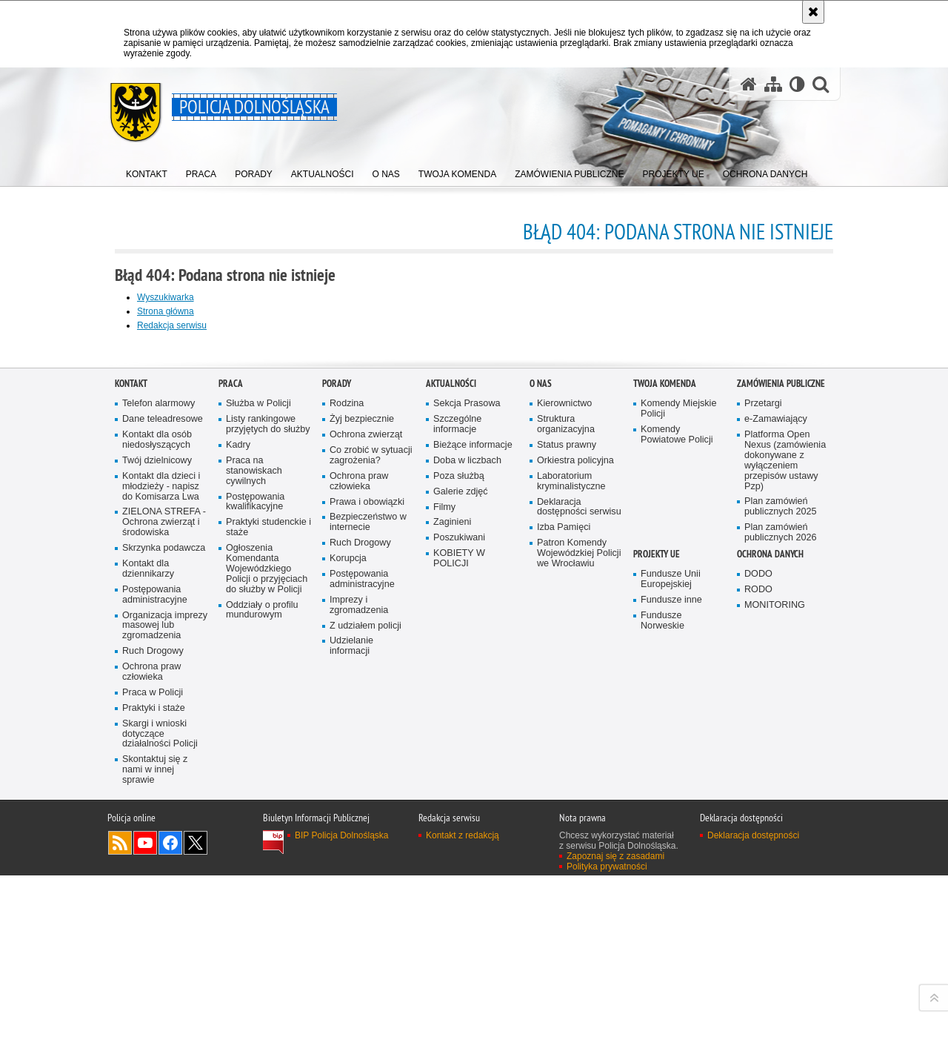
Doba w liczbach (467, 804)
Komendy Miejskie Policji (678, 753)
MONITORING (774, 949)
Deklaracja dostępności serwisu (579, 851)
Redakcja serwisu (172, 325)
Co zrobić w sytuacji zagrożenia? (371, 799)
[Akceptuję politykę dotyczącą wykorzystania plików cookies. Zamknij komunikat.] (813, 12)
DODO (758, 918)
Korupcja (348, 902)
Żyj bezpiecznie (362, 763)
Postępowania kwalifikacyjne (255, 846)
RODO (758, 933)
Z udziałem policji (365, 970)
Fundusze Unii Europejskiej (671, 923)
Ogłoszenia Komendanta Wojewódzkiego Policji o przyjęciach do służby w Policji (266, 912)
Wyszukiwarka (165, 297)
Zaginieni (452, 866)
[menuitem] (146, 171)
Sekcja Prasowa (467, 747)
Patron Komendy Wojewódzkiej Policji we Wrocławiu (579, 897)
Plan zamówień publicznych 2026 (780, 877)
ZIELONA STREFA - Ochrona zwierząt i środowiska (164, 866)
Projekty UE (656, 898)
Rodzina (347, 747)
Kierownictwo (564, 747)
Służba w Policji (258, 747)
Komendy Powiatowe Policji (677, 779)
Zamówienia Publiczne (781, 727)
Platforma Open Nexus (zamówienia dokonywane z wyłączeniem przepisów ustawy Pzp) (785, 804)
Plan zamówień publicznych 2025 (780, 851)
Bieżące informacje (473, 789)
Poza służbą (458, 820)
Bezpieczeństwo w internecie (368, 866)
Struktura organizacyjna (566, 768)
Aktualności (451, 727)
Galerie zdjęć (460, 836)
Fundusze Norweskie (662, 965)
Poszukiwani (459, 882)
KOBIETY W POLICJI (459, 902)
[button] (820, 84)
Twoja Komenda (664, 727)
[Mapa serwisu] (773, 84)
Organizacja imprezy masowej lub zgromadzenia (164, 970)
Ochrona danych (770, 898)
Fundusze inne (671, 944)
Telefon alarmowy (158, 747)
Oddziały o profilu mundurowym (262, 954)
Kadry (238, 789)
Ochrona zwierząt (366, 778)
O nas (541, 727)
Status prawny (566, 789)
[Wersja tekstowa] (797, 84)
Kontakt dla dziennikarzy (148, 913)
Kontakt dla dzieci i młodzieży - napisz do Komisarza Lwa (161, 830)
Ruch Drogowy (153, 995)
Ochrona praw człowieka (151, 1016)
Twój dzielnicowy (157, 804)
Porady (336, 727)
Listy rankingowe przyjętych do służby (268, 768)
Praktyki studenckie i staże (268, 871)
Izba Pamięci (563, 871)
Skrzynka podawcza (163, 892)
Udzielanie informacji (351, 990)
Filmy (444, 851)
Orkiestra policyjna (575, 804)
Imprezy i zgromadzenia (359, 949)
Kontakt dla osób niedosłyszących (157, 784)
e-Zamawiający (775, 763)
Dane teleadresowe (162, 763)
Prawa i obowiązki (367, 846)
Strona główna (165, 311)
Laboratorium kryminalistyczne (571, 825)
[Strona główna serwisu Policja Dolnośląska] (749, 84)
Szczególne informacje (457, 768)
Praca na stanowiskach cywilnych (254, 815)
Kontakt (131, 727)
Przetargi (763, 747)
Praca (230, 727)
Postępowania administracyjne (154, 939)
